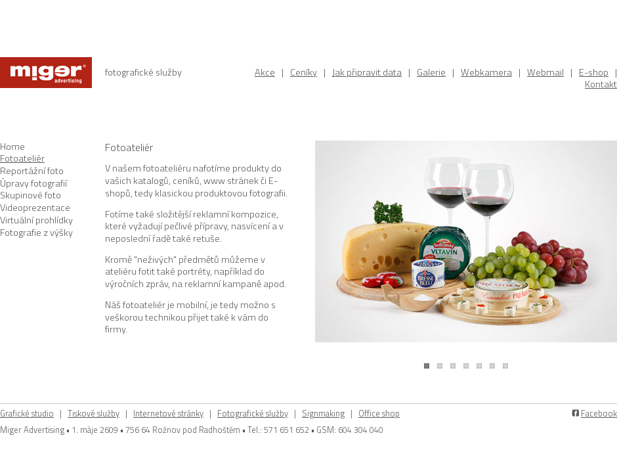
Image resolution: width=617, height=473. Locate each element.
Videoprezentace (35, 207)
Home (12, 146)
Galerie (431, 72)
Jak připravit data (367, 72)
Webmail (545, 72)
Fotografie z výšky (36, 232)
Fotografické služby (252, 413)
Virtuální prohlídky (36, 220)
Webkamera (486, 72)
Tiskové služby (93, 413)
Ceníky (303, 72)
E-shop (593, 72)
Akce (265, 72)
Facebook (599, 413)
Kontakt (601, 84)
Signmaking (323, 413)
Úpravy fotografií (33, 183)
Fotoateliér (22, 158)
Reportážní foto (32, 171)
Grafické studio (27, 413)
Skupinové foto (30, 195)
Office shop (379, 413)
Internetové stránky (168, 413)
